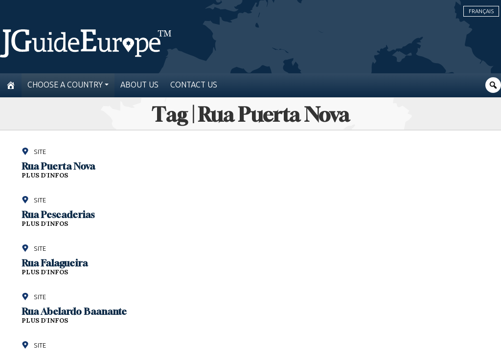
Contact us (193, 84)
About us (139, 84)
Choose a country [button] (65, 84)
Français (481, 11)
